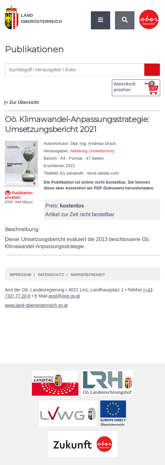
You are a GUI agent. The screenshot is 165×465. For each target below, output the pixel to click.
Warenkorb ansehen (134, 86)
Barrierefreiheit (88, 275)
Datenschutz (51, 275)
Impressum (20, 275)
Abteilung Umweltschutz (92, 150)
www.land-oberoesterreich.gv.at (36, 305)
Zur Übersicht (24, 102)
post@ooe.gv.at (64, 295)
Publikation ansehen (19, 195)
